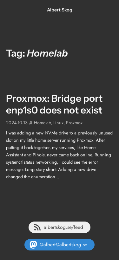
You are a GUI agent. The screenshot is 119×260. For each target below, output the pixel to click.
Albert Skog (59, 10)
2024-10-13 (17, 123)
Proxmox (74, 123)
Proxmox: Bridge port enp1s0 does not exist (54, 104)
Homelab (42, 123)
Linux (58, 123)
